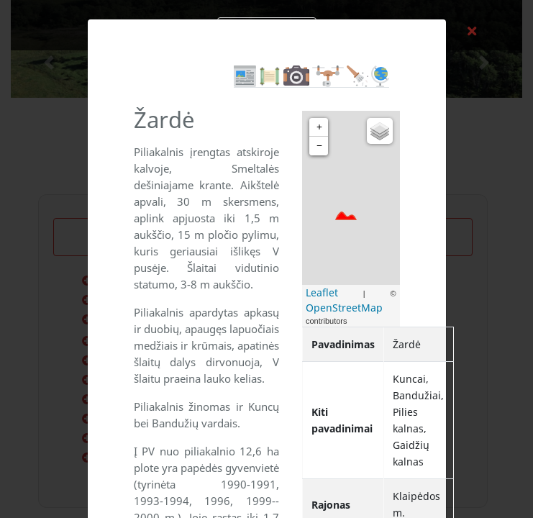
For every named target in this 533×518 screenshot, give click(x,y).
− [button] (319, 146)
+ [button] (319, 127)
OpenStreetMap (344, 307)
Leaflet (322, 292)
